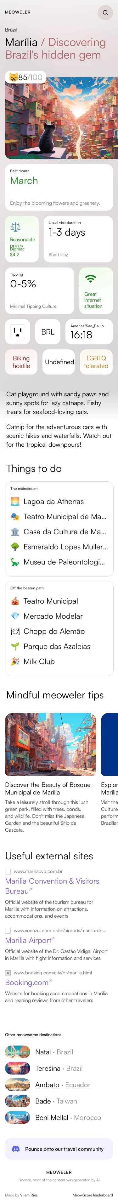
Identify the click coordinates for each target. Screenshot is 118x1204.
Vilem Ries (28, 1195)
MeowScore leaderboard (93, 1195)
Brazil (11, 29)
